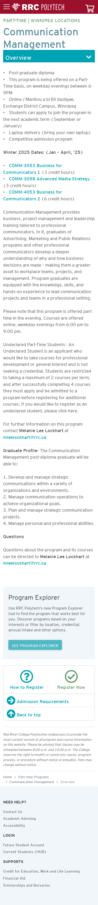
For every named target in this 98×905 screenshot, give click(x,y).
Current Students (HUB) (25, 851)
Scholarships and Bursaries (26, 884)
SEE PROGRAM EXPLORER (35, 645)
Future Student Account (23, 844)
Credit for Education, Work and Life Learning (41, 870)
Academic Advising (19, 817)
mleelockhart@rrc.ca (24, 436)
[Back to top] (49, 713)
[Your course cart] (90, 7)
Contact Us (12, 811)
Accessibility (14, 824)
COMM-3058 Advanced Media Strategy (49, 177)
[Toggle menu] (33, 7)
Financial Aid (14, 877)
